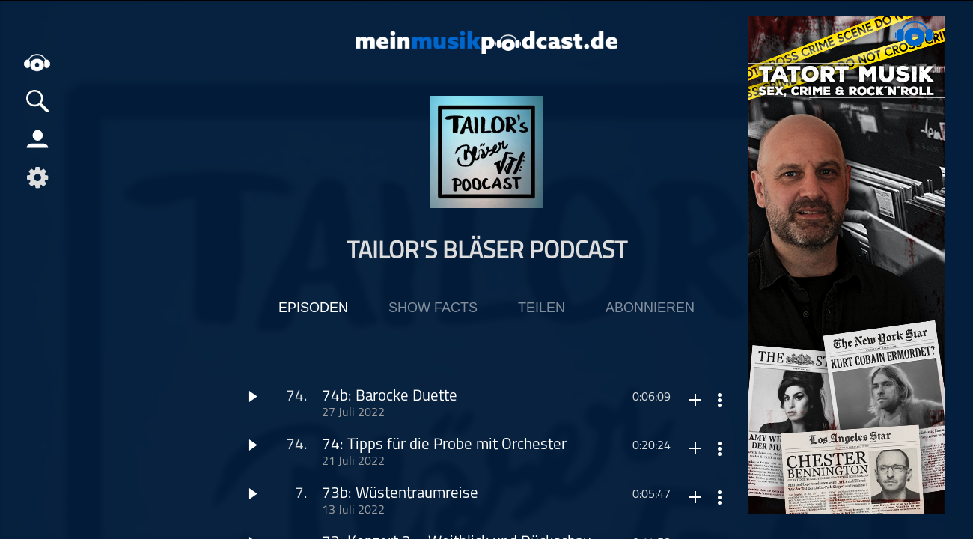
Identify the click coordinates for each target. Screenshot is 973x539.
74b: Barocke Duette (389, 396)
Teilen (541, 307)
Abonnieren (650, 307)
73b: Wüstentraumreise (400, 494)
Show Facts (433, 307)
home (37, 63)
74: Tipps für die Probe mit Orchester (444, 445)
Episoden (313, 307)
